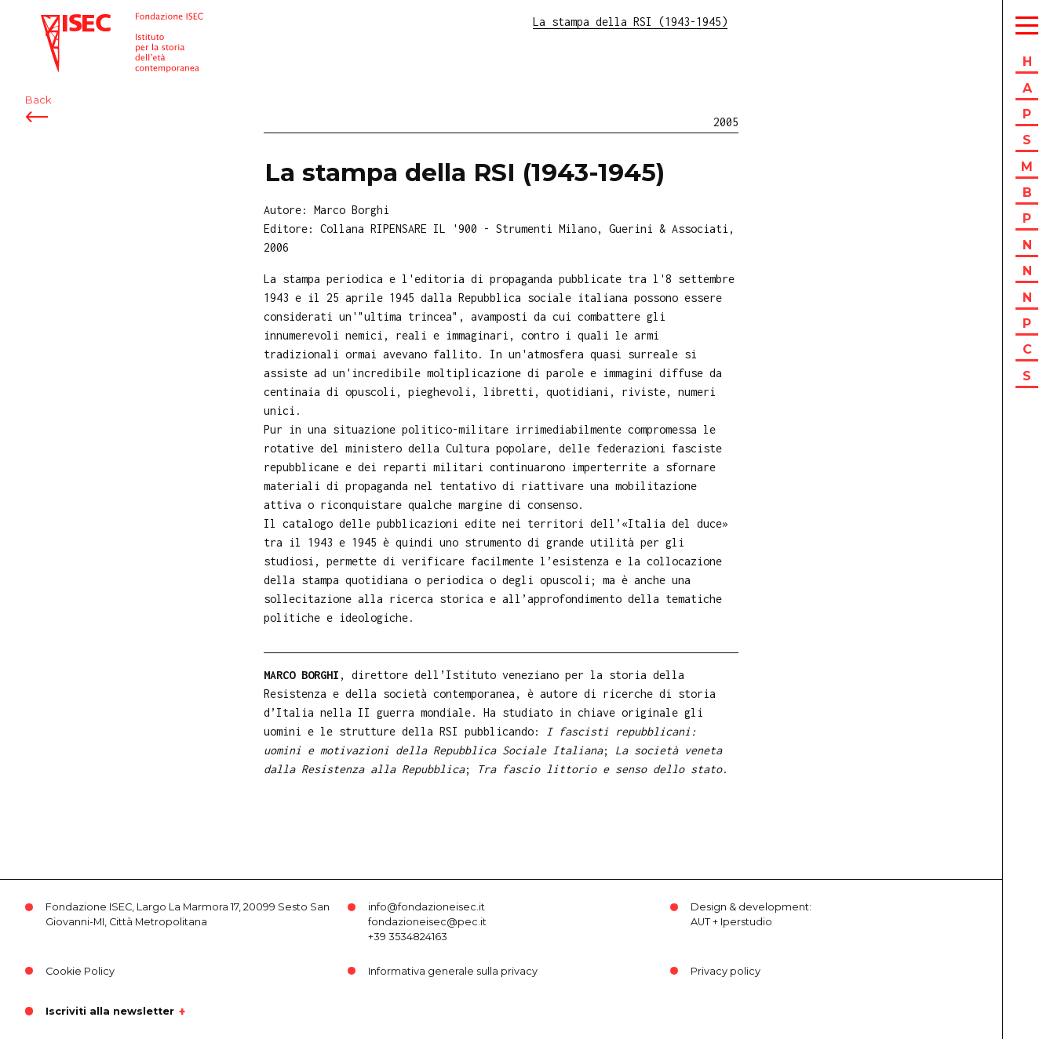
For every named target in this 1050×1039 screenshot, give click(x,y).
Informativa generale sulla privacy (453, 971)
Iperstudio (746, 922)
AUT (700, 922)
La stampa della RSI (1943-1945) (464, 172)
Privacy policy (725, 971)
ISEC (53, 21)
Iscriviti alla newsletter (110, 1011)
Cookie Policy (80, 971)
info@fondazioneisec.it (426, 907)
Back (38, 100)
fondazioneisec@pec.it (427, 922)
